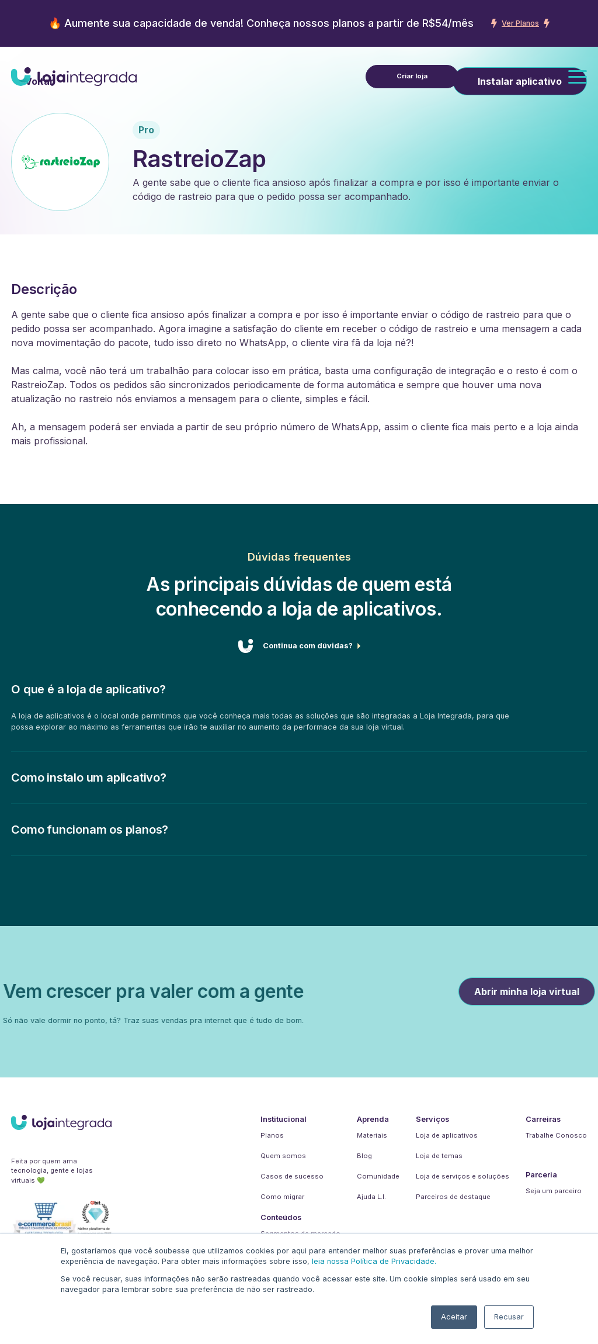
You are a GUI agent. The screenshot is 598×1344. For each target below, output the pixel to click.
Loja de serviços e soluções (462, 1176)
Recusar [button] (509, 1316)
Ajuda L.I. (371, 1197)
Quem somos (283, 1156)
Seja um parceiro (554, 1191)
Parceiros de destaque (453, 1197)
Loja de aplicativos (447, 1135)
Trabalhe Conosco (556, 1135)
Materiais (372, 1135)
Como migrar (282, 1197)
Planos (272, 1135)
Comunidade (378, 1176)
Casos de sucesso (292, 1176)
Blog (364, 1156)
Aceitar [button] (454, 1316)
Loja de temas (439, 1156)
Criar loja (412, 76)
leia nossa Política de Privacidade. (374, 1261)
